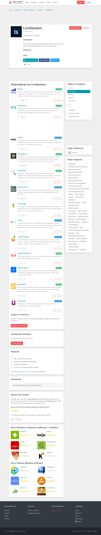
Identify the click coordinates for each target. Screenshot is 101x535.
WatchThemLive (24, 253)
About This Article (73, 113)
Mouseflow (22, 154)
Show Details (57, 100)
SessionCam (22, 187)
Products (41, 2)
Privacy (95, 531)
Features (71, 98)
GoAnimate (51, 488)
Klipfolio (50, 452)
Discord (54, 2)
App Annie (23, 452)
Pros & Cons (72, 101)
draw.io (49, 477)
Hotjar (20, 137)
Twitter (56, 60)
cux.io (20, 220)
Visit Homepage (31, 60)
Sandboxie (50, 467)
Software (34, 2)
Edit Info (86, 28)
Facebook (45, 60)
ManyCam (23, 467)
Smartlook (22, 105)
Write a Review (75, 28)
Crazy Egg (22, 204)
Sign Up (80, 2)
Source (29, 64)
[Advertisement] (50, 17)
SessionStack (23, 268)
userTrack (21, 301)
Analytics (40, 10)
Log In (89, 2)
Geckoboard (51, 442)
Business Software (29, 10)
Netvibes (23, 432)
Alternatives (72, 91)
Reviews (71, 95)
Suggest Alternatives (34, 513)
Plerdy (20, 89)
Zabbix (22, 442)
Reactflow (22, 284)
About (77, 510)
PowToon (23, 477)
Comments (71, 110)
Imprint (77, 516)
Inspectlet (22, 170)
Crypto (48, 2)
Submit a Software (33, 510)
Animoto (23, 488)
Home (27, 2)
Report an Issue (56, 510)
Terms (89, 531)
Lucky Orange (23, 237)
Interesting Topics (73, 116)
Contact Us (78, 513)
